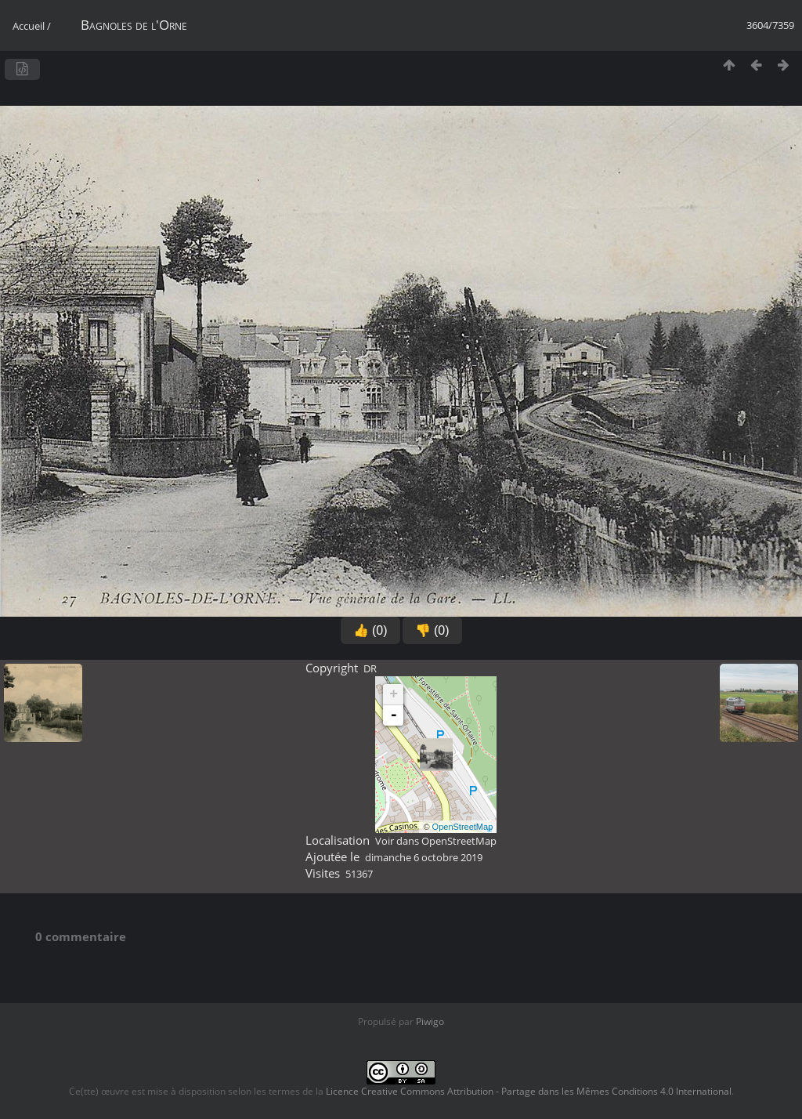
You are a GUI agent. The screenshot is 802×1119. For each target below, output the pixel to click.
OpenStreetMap (462, 826)
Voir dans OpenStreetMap (436, 841)
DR (370, 668)
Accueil (29, 26)
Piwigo (430, 1021)
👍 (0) (370, 630)
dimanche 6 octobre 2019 (423, 857)
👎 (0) (432, 630)
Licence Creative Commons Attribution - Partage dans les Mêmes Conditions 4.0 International (529, 1091)
